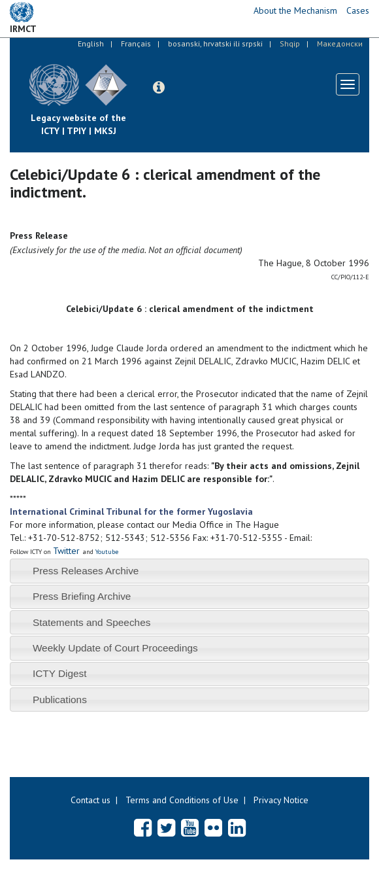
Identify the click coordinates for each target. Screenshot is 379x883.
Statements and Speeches (92, 622)
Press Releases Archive (86, 570)
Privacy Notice (281, 800)
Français (136, 43)
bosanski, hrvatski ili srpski (215, 43)
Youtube (106, 551)
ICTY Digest (60, 673)
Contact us (90, 800)
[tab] (189, 571)
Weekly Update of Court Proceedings (115, 647)
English (91, 43)
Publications (60, 699)
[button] (159, 87)
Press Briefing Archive (82, 596)
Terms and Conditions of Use (182, 800)
